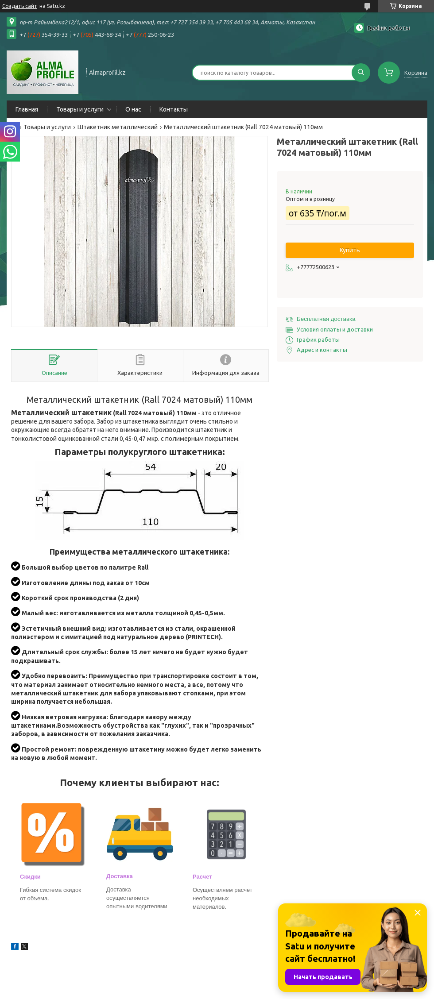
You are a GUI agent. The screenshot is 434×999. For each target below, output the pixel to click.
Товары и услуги (80, 109)
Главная (27, 109)
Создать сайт (19, 6)
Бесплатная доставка (326, 319)
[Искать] (361, 72)
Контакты (173, 109)
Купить (350, 250)
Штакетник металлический (118, 127)
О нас (133, 109)
